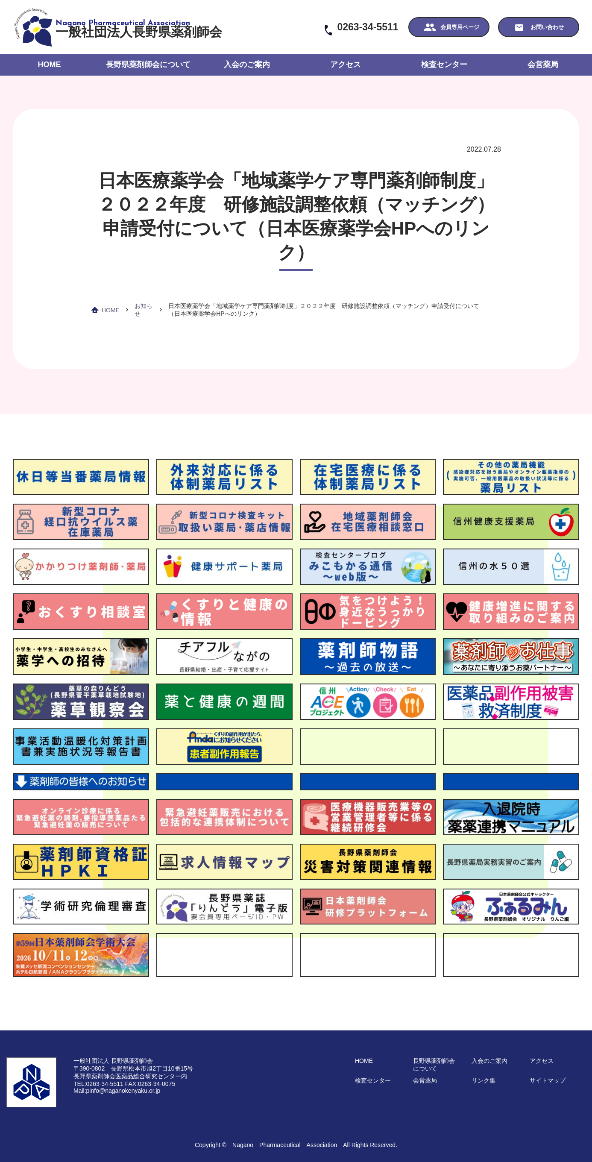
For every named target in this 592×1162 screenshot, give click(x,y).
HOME (49, 64)
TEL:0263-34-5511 (98, 1083)
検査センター (444, 64)
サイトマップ (548, 1080)
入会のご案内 (247, 64)
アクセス (345, 64)
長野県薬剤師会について (148, 64)
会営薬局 (543, 64)
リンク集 (483, 1080)
